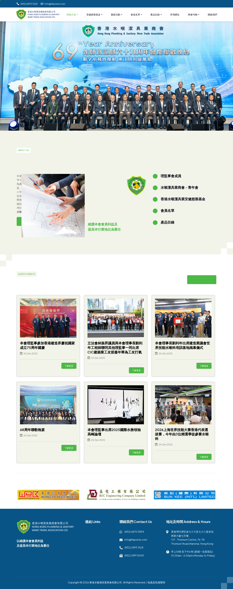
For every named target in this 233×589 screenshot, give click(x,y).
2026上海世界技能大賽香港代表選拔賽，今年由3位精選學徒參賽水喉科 (182, 434)
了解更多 (69, 365)
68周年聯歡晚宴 (32, 429)
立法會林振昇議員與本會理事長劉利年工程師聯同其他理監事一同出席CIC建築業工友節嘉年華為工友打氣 (114, 347)
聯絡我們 (212, 14)
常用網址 (175, 14)
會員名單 (136, 15)
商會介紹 (72, 15)
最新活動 (116, 15)
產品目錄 (156, 15)
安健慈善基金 (94, 15)
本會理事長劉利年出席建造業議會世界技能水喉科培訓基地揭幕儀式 (182, 345)
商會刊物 (193, 15)
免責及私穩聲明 (156, 582)
